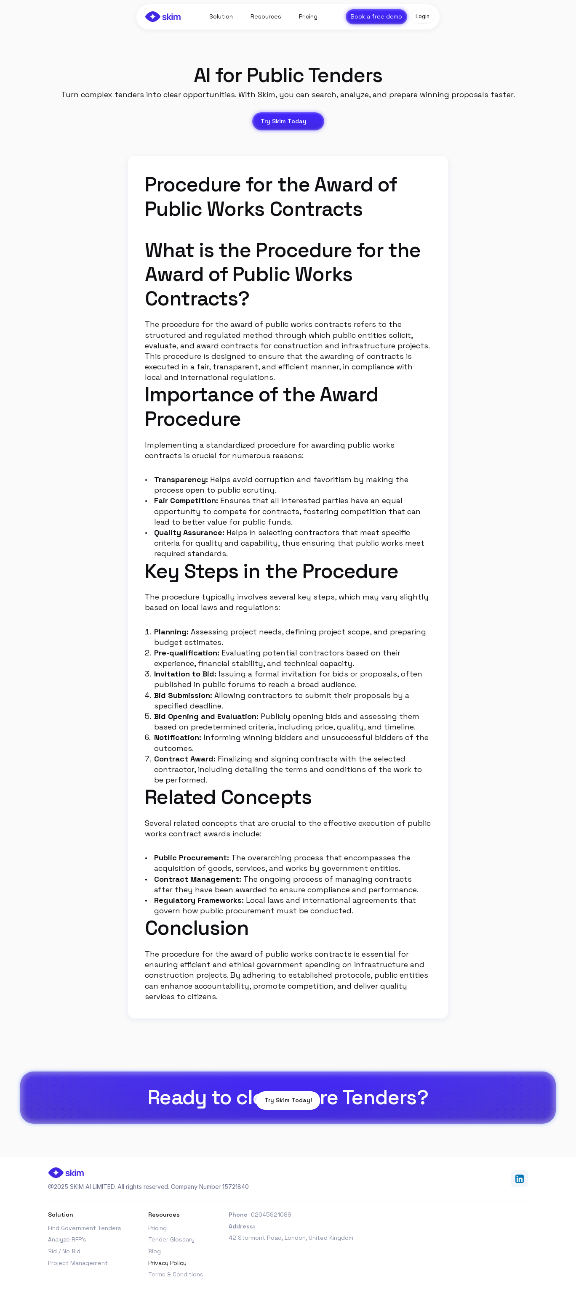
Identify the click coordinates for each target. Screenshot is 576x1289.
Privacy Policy (167, 1263)
